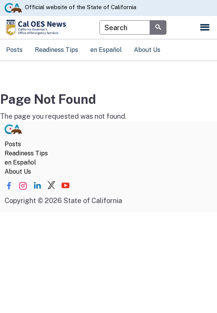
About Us (147, 49)
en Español (106, 49)
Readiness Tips (56, 49)
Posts (14, 49)
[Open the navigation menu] (204, 27)
